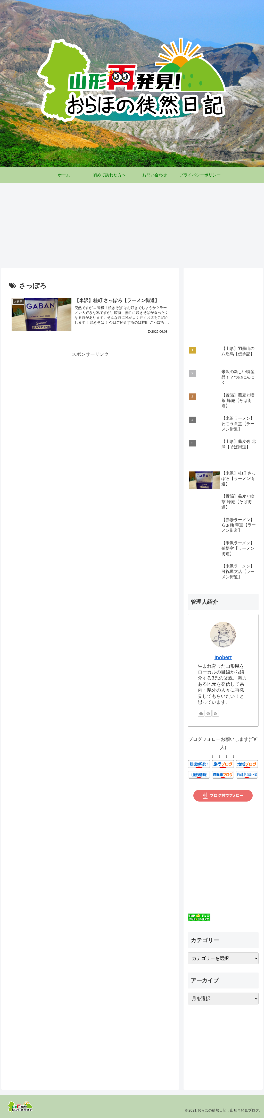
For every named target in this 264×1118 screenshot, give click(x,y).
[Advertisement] (132, 223)
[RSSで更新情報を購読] (215, 713)
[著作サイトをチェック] (201, 713)
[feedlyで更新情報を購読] (208, 713)
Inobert (223, 657)
